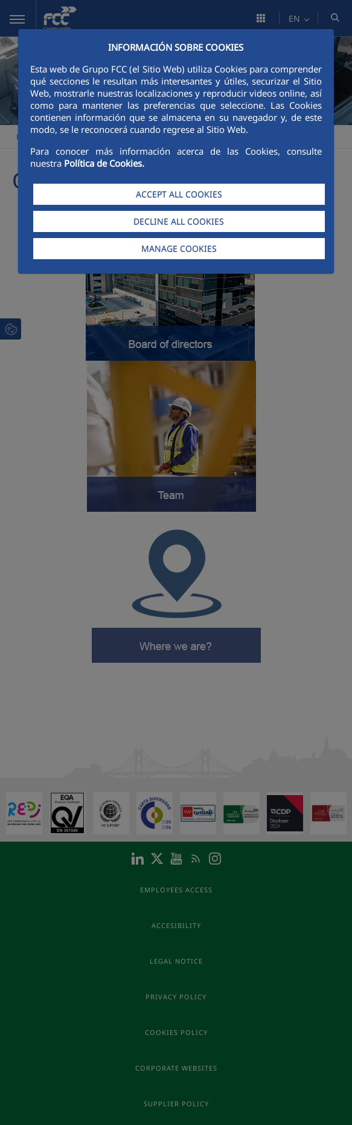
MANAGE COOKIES (179, 248)
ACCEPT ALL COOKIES (179, 194)
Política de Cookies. (104, 163)
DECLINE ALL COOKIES (178, 221)
